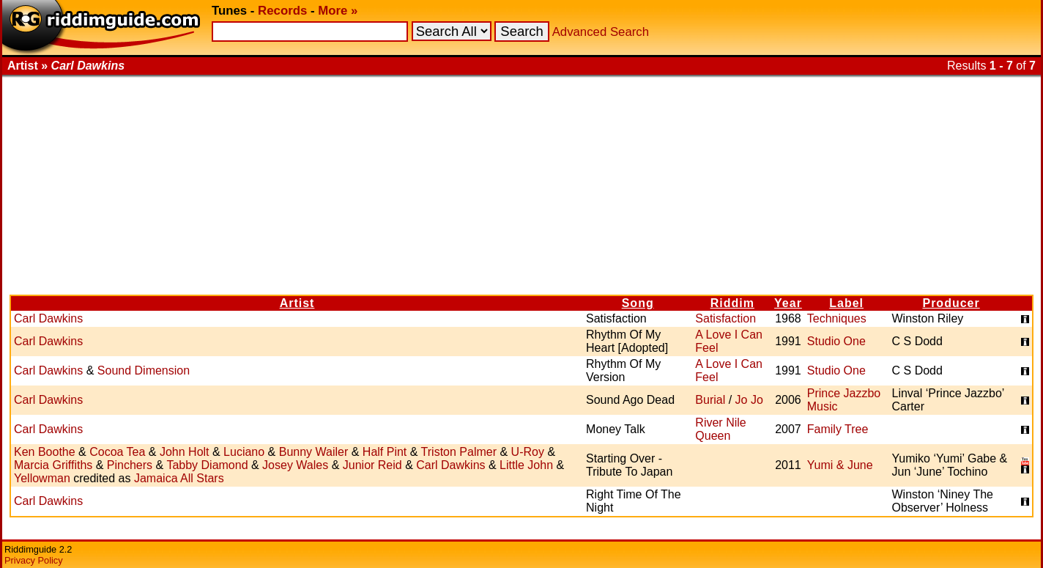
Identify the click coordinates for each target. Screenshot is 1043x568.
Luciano (243, 452)
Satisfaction (725, 318)
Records (282, 11)
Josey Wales (295, 465)
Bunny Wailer (314, 452)
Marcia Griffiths (53, 465)
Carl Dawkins (48, 318)
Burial (710, 400)
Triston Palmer (459, 452)
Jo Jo (749, 400)
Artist (297, 303)
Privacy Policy (33, 560)
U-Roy (527, 452)
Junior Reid (372, 465)
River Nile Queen (720, 429)
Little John (526, 465)
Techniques (836, 318)
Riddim (732, 303)
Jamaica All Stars (179, 478)
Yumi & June (840, 465)
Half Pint (385, 452)
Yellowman (42, 478)
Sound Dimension (143, 370)
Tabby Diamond (207, 465)
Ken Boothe (44, 452)
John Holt (184, 452)
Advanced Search (600, 32)
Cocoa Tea (117, 452)
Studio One (836, 341)
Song (638, 303)
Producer (950, 303)
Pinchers (129, 465)
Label (846, 303)
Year (788, 303)
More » (337, 11)
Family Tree (838, 429)
